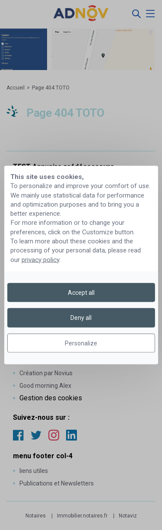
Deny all (81, 317)
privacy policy (40, 259)
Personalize (81, 342)
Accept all (81, 292)
